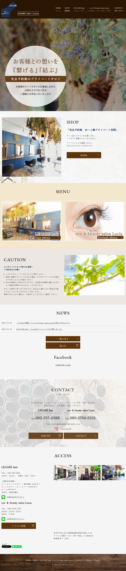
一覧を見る (63, 338)
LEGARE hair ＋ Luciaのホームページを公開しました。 (39, 329)
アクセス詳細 (19, 525)
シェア (4, 544)
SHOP (67, 9)
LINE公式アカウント (12, 497)
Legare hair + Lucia (63, 365)
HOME (58, 9)
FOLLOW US (63, 428)
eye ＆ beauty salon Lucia (99, 9)
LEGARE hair (79, 9)
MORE (83, 155)
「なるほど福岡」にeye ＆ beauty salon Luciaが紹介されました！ (43, 323)
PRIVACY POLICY (92, 560)
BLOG (63, 345)
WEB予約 (46, 435)
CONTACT (118, 9)
